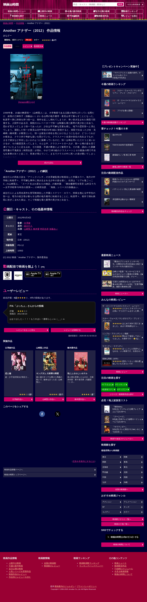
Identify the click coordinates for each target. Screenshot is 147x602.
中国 (104, 477)
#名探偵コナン (108, 389)
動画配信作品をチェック (121, 211)
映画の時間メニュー (17, 11)
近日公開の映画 (101, 11)
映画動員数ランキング (89, 563)
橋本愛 (36, 229)
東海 (125, 462)
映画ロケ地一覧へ (121, 524)
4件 (49, 40)
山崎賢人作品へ (48, 399)
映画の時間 (8, 23)
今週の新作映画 (73, 11)
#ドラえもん (107, 384)
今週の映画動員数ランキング (114, 122)
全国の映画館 (50, 563)
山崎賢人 (28, 229)
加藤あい (53, 229)
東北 (125, 467)
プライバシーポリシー (87, 586)
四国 (125, 477)
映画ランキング (129, 11)
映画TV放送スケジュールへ (121, 439)
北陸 (125, 472)
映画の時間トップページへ (15, 475)
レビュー (27, 46)
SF (103, 507)
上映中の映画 (45, 11)
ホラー (36, 40)
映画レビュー (121, 372)
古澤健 (27, 223)
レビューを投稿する (72, 330)
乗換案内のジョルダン (65, 586)
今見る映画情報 (121, 571)
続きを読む (49, 163)
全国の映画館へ (121, 489)
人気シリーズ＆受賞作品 (20, 571)
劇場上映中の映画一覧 (121, 167)
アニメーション (130, 502)
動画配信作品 (101, 16)
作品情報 (20, 23)
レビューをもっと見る (25, 330)
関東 (125, 457)
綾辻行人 (28, 226)
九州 (104, 482)
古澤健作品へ (17, 399)
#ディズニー (122, 389)
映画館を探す (17, 16)
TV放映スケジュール (123, 569)
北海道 (105, 467)
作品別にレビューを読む (20, 577)
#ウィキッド (120, 384)
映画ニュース (45, 16)
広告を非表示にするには (84, 461)
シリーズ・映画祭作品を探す (122, 394)
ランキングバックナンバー (91, 566)
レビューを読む (129, 16)
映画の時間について (121, 544)
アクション (107, 502)
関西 (104, 462)
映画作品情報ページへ (13, 470)
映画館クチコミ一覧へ (121, 519)
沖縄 (125, 482)
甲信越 (105, 472)
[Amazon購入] (26, 102)
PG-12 (28, 40)
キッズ (126, 507)
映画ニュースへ (121, 294)
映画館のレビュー (52, 566)
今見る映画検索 (133, 4)
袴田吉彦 (44, 229)
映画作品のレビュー (18, 574)
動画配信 (37, 46)
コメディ (106, 512)
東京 (104, 457)
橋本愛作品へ (80, 399)
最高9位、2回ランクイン (13, 40)
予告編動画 (73, 16)
